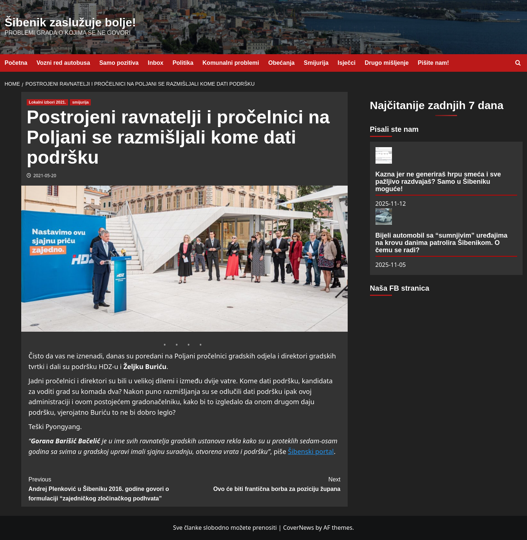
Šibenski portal (311, 451)
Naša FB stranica (399, 288)
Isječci (347, 63)
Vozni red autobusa (63, 63)
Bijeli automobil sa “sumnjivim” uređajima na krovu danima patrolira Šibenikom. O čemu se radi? (441, 243)
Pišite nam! (433, 63)
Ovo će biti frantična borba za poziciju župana (262, 483)
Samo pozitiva (119, 63)
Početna (16, 63)
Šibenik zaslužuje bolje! (70, 22)
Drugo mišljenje (387, 63)
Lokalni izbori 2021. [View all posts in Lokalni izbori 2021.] (47, 102)
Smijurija (316, 63)
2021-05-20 (44, 175)
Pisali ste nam (394, 129)
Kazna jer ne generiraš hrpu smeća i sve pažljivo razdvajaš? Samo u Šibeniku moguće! (438, 182)
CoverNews (298, 528)
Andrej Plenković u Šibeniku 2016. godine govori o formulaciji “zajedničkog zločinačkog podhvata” (106, 488)
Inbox (156, 63)
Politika (182, 63)
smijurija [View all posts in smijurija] (80, 102)
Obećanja (281, 63)
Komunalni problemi (230, 63)
